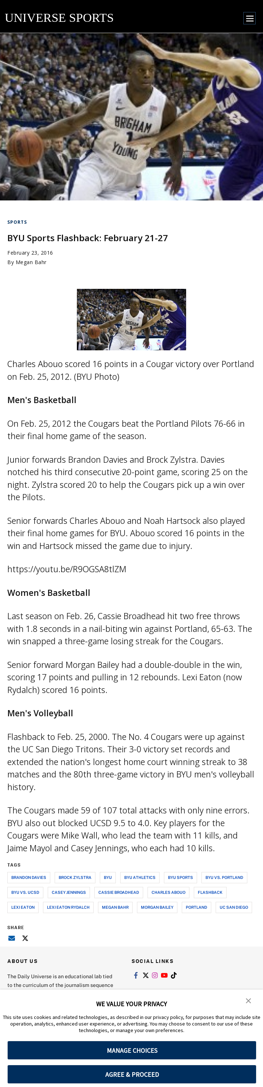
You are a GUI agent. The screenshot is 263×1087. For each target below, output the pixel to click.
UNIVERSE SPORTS (59, 17)
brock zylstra (75, 877)
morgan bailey (157, 907)
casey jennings (69, 892)
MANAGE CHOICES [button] (132, 1050)
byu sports (180, 877)
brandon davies (28, 877)
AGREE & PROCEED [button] (132, 1074)
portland (196, 907)
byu (108, 877)
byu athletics (140, 877)
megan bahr (115, 907)
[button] (248, 1000)
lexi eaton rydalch (68, 907)
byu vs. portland (224, 877)
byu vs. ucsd (25, 892)
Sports (17, 222)
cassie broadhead (118, 892)
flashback (210, 892)
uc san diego (234, 907)
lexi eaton (23, 907)
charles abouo (168, 892)
